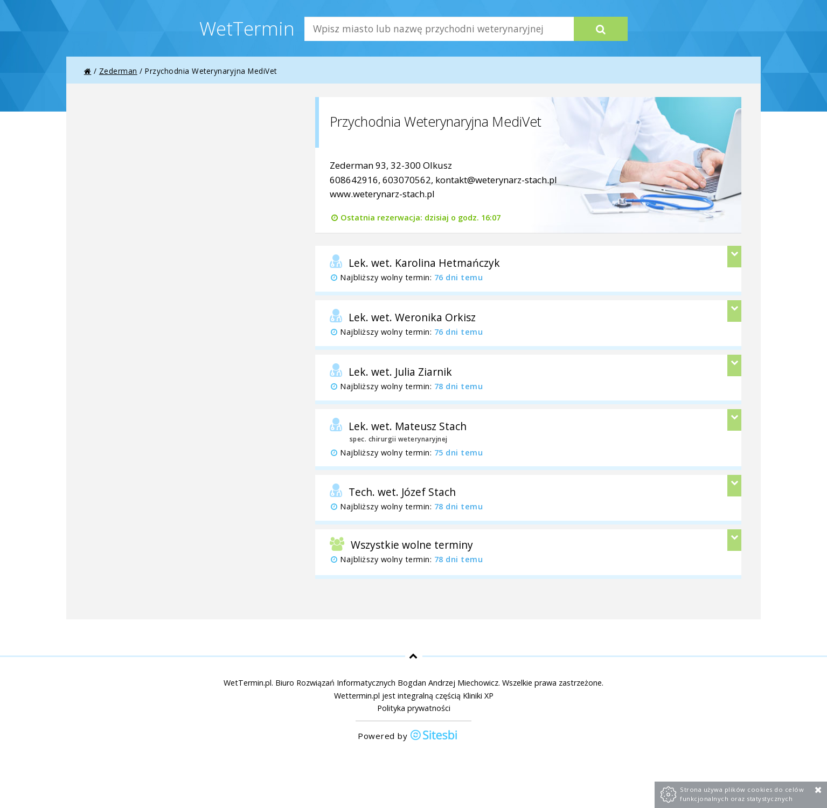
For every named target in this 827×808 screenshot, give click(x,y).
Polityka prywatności (413, 708)
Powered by (408, 736)
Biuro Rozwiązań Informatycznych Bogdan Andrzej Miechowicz (386, 683)
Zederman (118, 71)
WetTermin (247, 28)
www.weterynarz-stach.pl (382, 194)
